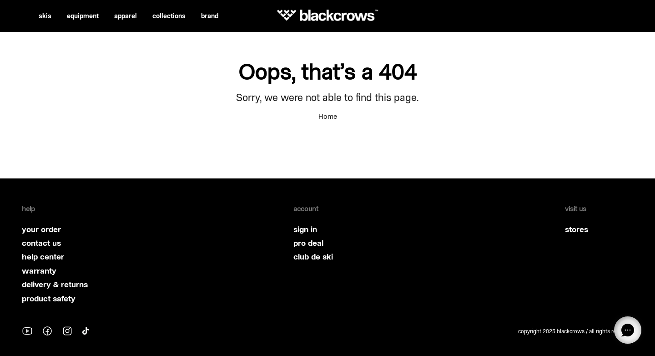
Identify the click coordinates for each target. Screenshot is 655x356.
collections (169, 16)
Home (327, 116)
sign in (305, 229)
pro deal (308, 243)
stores (576, 229)
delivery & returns (55, 284)
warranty (39, 271)
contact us (41, 243)
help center (43, 257)
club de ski (313, 257)
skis (45, 16)
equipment (83, 16)
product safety (49, 299)
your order (41, 229)
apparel (125, 16)
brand (209, 16)
